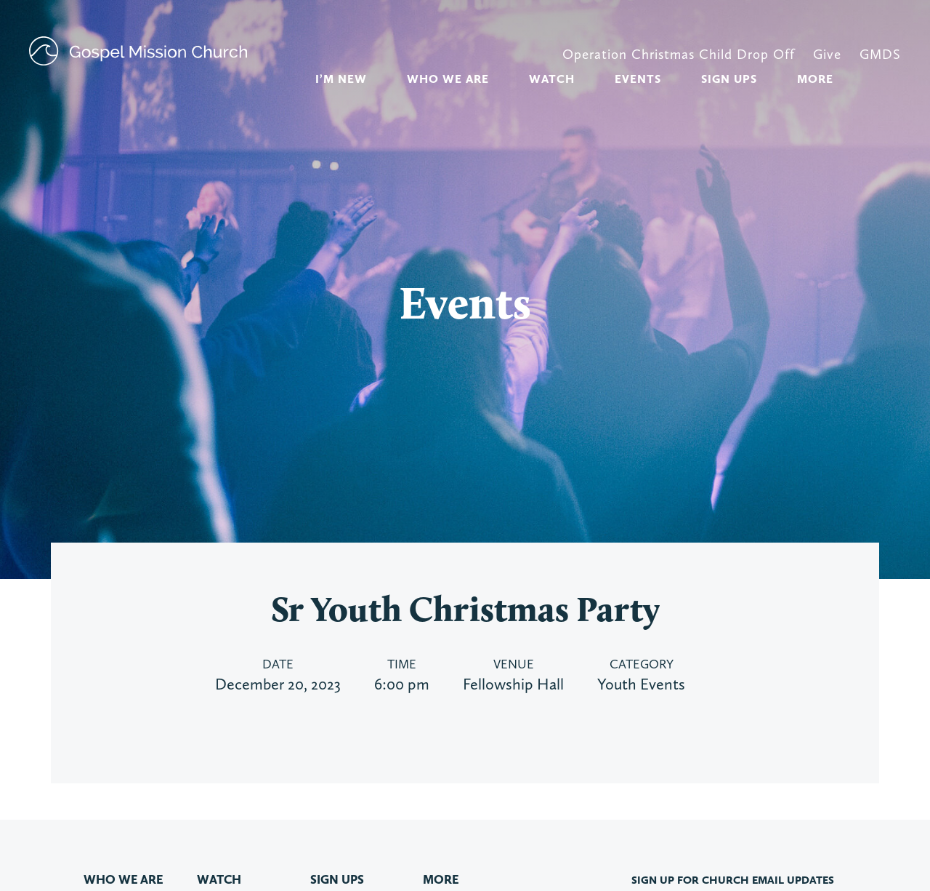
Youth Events (641, 683)
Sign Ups (729, 79)
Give (827, 54)
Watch (552, 79)
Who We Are (448, 79)
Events (638, 79)
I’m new (341, 79)
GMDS (880, 54)
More (815, 79)
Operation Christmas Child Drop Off (678, 54)
